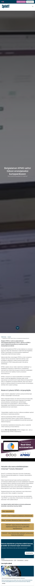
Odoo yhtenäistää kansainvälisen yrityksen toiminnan (13, 578)
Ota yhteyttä (29, 553)
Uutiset (9, 336)
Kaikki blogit (3, 336)
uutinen (3, 583)
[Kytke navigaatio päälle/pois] (32, 6)
